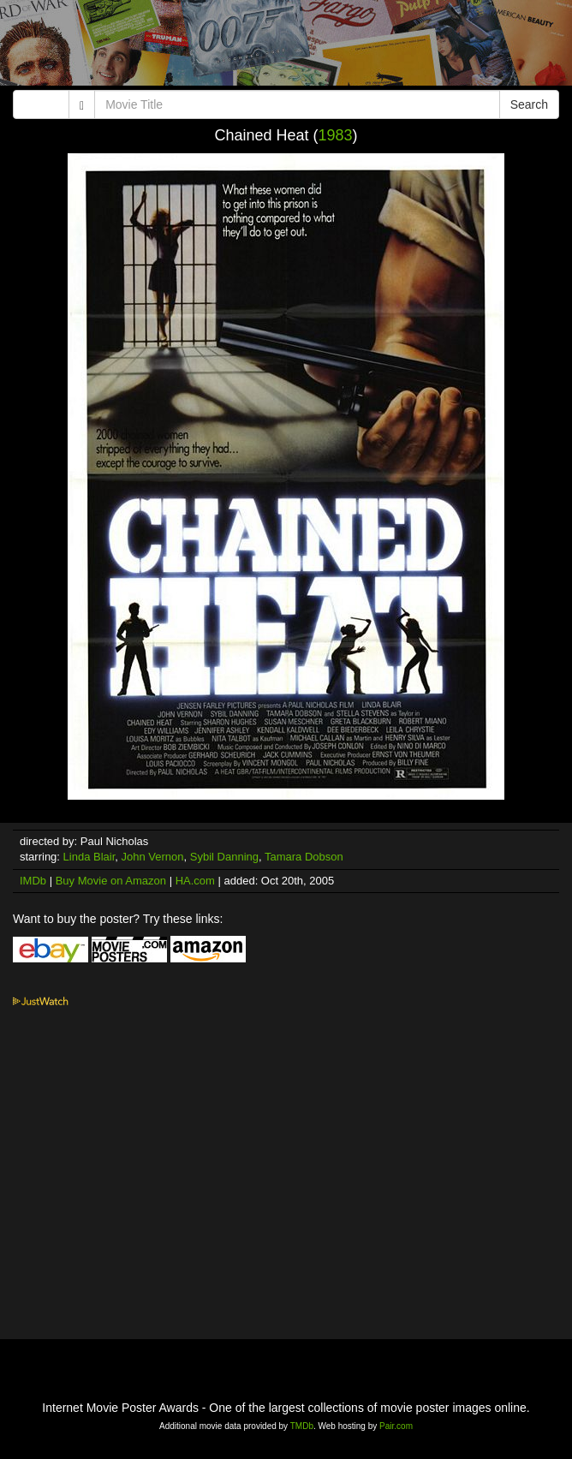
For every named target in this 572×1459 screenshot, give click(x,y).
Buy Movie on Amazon (111, 880)
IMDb (33, 880)
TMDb (301, 1426)
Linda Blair (89, 856)
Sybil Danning (224, 856)
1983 (336, 135)
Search (529, 104)
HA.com (195, 880)
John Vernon (153, 856)
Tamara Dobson (304, 856)
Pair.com (396, 1426)
